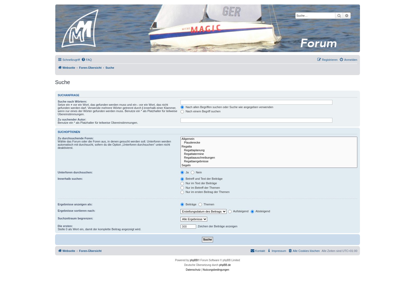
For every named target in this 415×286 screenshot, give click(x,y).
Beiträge (188, 204)
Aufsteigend (238, 211)
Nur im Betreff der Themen (200, 187)
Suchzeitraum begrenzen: (75, 218)
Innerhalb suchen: (70, 178)
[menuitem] (86, 60)
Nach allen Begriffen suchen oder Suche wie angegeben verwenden (227, 107)
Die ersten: (65, 226)
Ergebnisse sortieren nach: (76, 210)
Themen (206, 204)
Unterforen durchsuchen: (75, 172)
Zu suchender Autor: (72, 119)
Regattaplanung (269, 150)
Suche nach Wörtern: (72, 101)
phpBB (194, 260)
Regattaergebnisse (269, 161)
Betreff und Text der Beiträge (202, 178)
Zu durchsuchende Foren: (76, 138)
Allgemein (269, 139)
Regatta (269, 147)
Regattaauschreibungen (269, 158)
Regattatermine (269, 154)
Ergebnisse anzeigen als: (75, 204)
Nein (196, 172)
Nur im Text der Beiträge (199, 183)
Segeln (269, 165)
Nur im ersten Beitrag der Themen (205, 191)
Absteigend (260, 211)
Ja (185, 172)
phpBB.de (225, 265)
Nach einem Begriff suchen (200, 111)
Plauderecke (269, 143)
